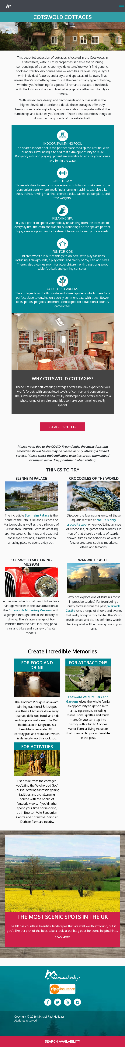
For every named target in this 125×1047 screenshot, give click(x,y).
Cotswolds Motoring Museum (30, 610)
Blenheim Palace (37, 515)
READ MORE (62, 937)
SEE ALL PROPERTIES (62, 426)
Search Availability (62, 1041)
